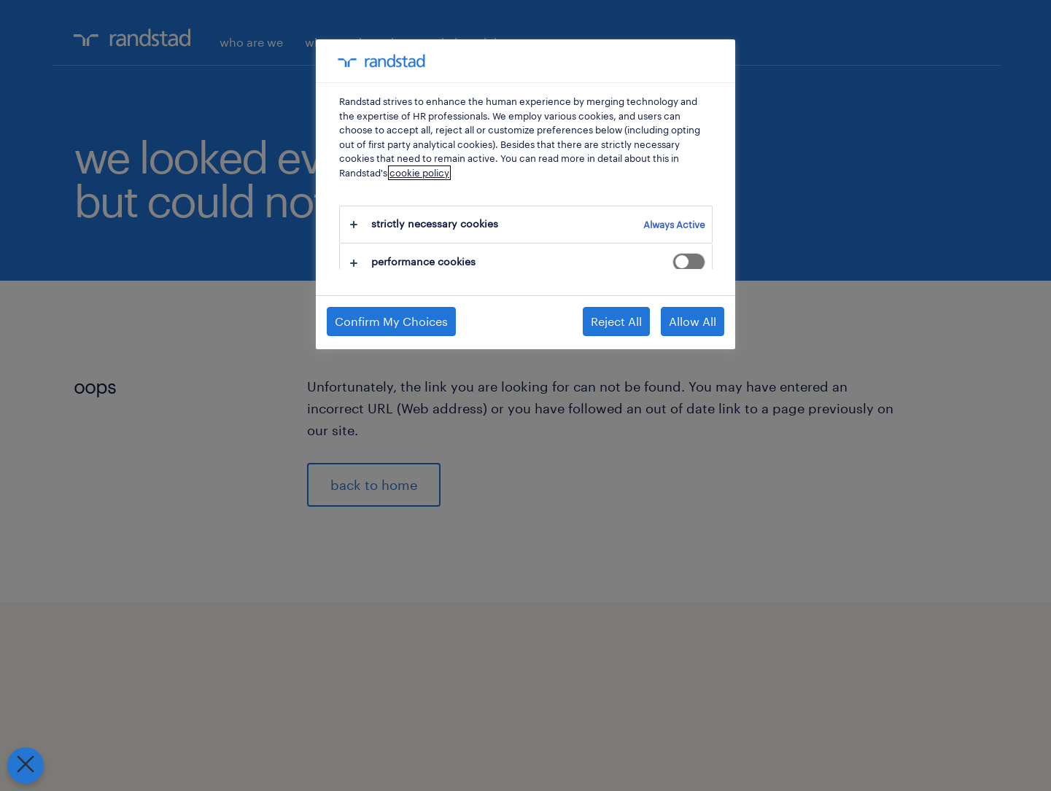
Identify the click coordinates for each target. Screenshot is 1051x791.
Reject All (616, 321)
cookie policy (419, 173)
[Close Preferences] (23, 765)
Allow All (692, 321)
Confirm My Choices (391, 321)
